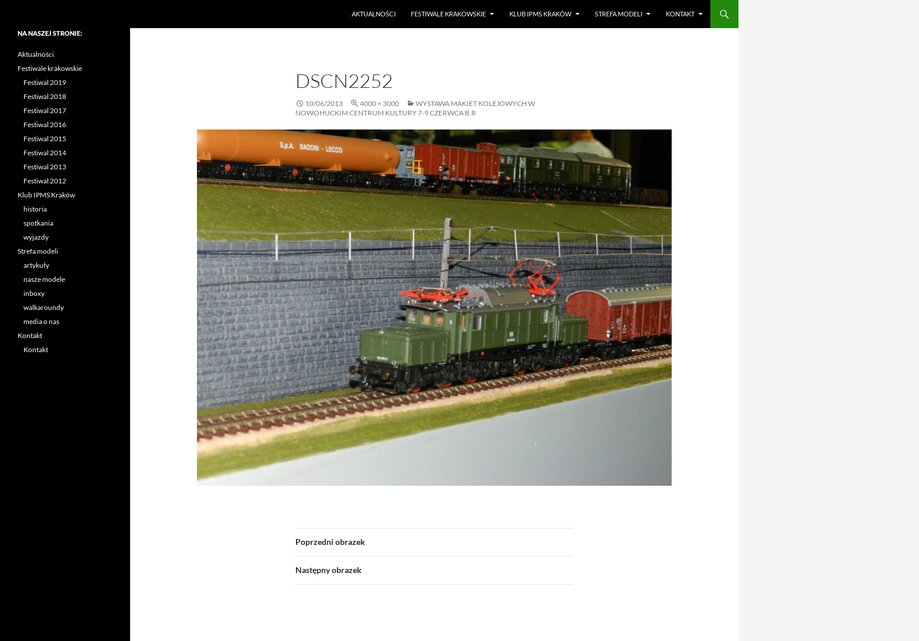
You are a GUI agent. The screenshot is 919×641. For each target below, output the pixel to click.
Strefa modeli (618, 14)
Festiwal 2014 (44, 152)
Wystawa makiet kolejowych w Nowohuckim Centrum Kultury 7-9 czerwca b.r (415, 108)
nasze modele (44, 279)
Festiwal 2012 (44, 180)
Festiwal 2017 (44, 110)
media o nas (41, 321)
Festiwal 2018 (44, 96)
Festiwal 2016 (44, 124)
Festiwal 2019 (44, 82)
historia (35, 208)
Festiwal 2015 (44, 138)
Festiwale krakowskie (448, 14)
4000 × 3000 (379, 103)
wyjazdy (36, 237)
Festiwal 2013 (44, 166)
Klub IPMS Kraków (540, 14)
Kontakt (680, 14)
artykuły (36, 265)
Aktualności (374, 14)
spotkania (38, 223)
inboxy (34, 293)
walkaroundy (43, 307)
